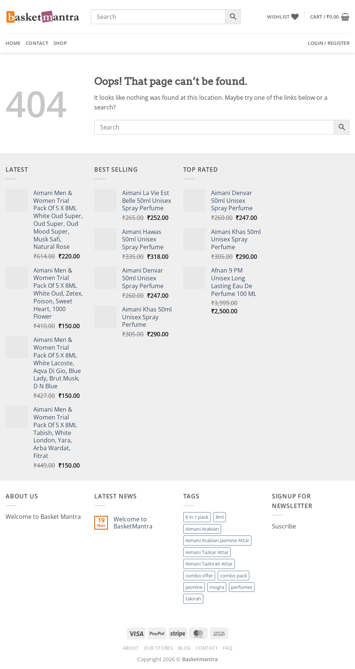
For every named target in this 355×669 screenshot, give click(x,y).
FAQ (227, 648)
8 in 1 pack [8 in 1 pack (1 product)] (196, 517)
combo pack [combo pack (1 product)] (233, 575)
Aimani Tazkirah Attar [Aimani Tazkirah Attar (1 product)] (209, 563)
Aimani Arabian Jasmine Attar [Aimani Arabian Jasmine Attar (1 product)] (217, 540)
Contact (37, 43)
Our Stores (158, 648)
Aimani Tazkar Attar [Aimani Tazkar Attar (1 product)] (207, 552)
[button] (329, 17)
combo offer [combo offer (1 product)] (199, 575)
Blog (184, 648)
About (131, 648)
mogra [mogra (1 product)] (217, 587)
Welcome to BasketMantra (133, 523)
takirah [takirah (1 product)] (193, 598)
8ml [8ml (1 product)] (220, 517)
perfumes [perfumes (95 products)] (241, 587)
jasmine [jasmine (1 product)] (194, 587)
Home (13, 43)
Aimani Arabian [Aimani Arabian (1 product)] (202, 528)
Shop (60, 43)
